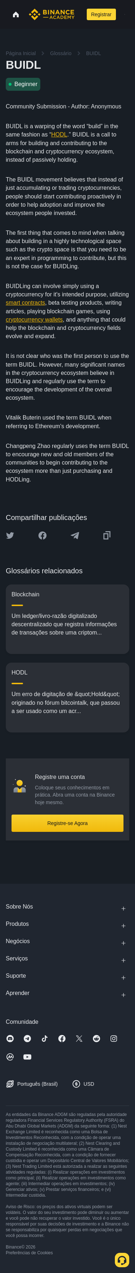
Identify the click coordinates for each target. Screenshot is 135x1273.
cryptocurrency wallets (34, 320)
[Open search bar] (79, 14)
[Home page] (52, 14)
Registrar (101, 14)
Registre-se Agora (67, 823)
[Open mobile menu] (124, 14)
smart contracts (25, 303)
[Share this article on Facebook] (42, 535)
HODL (59, 134)
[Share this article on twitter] (10, 535)
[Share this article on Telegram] (75, 535)
